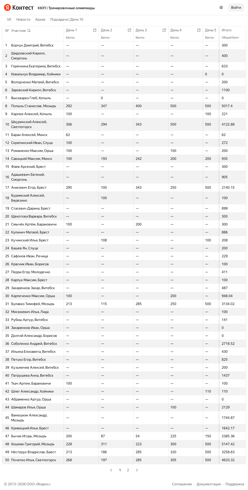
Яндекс (43, 484)
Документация (209, 484)
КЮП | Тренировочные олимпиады (66, 8)
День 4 (178, 30)
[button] (21, 31)
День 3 (144, 30)
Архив (40, 19)
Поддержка (234, 484)
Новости (23, 19)
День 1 (74, 30)
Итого (229, 30)
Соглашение (182, 484)
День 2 (109, 30)
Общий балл (233, 38)
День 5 (213, 30)
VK (9, 19)
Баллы (73, 38)
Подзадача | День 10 (66, 19)
